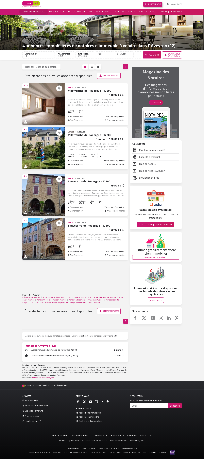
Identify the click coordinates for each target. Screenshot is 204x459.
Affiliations (132, 435)
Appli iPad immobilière (87, 416)
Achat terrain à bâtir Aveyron (54, 297)
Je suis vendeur (153, 4)
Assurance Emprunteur (114, 116)
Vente (28, 385)
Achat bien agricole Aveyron (105, 297)
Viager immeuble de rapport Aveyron (85, 302)
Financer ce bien (75, 116)
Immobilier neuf (56, 12)
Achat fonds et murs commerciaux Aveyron (86, 300)
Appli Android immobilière (89, 421)
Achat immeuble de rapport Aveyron (51, 300)
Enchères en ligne (76, 12)
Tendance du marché (125, 12)
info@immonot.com (129, 449)
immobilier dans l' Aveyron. (43, 377)
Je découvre (156, 300)
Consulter (156, 102)
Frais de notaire (144, 163)
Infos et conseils (147, 12)
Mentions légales (137, 440)
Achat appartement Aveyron (80, 297)
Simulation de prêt (145, 177)
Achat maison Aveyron (31, 297)
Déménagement (75, 120)
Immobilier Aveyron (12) (40, 345)
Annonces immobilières (33, 12)
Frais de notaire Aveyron (148, 170)
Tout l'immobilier (59, 435)
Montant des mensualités (149, 150)
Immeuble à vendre (41, 385)
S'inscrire (175, 405)
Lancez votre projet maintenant (156, 224)
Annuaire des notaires (100, 12)
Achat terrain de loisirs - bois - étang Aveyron (50, 302)
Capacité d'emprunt (146, 157)
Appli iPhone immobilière (88, 412)
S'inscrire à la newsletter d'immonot (146, 400)
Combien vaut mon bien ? (155, 257)
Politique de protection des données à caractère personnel (83, 440)
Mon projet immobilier (171, 12)
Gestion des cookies (118, 440)
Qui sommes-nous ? (80, 435)
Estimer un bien (30, 400)
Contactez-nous (100, 435)
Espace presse (117, 435)
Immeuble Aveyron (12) (60, 385)
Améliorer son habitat (115, 120)
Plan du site (145, 435)
